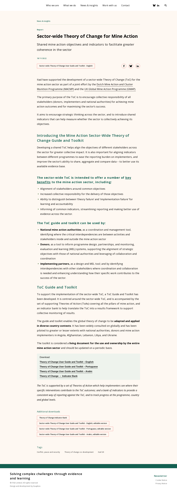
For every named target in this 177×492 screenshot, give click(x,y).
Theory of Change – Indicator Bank (59, 376)
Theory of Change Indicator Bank (53, 418)
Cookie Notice (161, 480)
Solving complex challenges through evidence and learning (46, 476)
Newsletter (160, 475)
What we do (69, 5)
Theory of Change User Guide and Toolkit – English (67, 362)
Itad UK (101, 452)
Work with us (109, 5)
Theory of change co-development (79, 452)
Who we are (52, 5)
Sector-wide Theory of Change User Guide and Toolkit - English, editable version (73, 423)
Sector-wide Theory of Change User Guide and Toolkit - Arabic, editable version (72, 434)
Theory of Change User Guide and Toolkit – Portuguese (69, 366)
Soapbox (36, 486)
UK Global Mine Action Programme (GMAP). (110, 89)
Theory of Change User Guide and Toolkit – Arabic (66, 371)
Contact (125, 5)
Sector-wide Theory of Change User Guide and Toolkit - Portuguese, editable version (75, 429)
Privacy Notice (161, 483)
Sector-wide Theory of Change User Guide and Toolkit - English (66, 66)
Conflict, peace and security (48, 452)
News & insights (89, 5)
